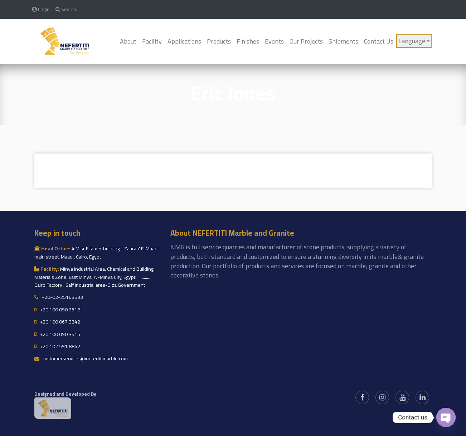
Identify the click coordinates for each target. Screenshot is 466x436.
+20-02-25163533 (58, 297)
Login (41, 9)
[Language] (414, 41)
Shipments (343, 41)
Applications (184, 41)
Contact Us (378, 41)
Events (274, 41)
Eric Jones (233, 93)
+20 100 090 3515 (57, 334)
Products (219, 41)
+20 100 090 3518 (57, 309)
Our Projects (306, 41)
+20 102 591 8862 (57, 346)
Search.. (66, 9)
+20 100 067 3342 (57, 321)
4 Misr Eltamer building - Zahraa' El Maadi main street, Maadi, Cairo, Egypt (96, 252)
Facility (152, 41)
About (128, 41)
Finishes (248, 41)
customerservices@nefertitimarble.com (81, 358)
